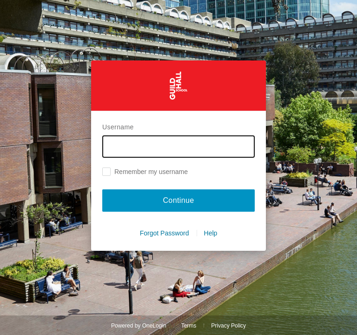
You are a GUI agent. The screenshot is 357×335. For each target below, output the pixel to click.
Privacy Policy (228, 325)
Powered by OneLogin (138, 325)
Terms (189, 325)
